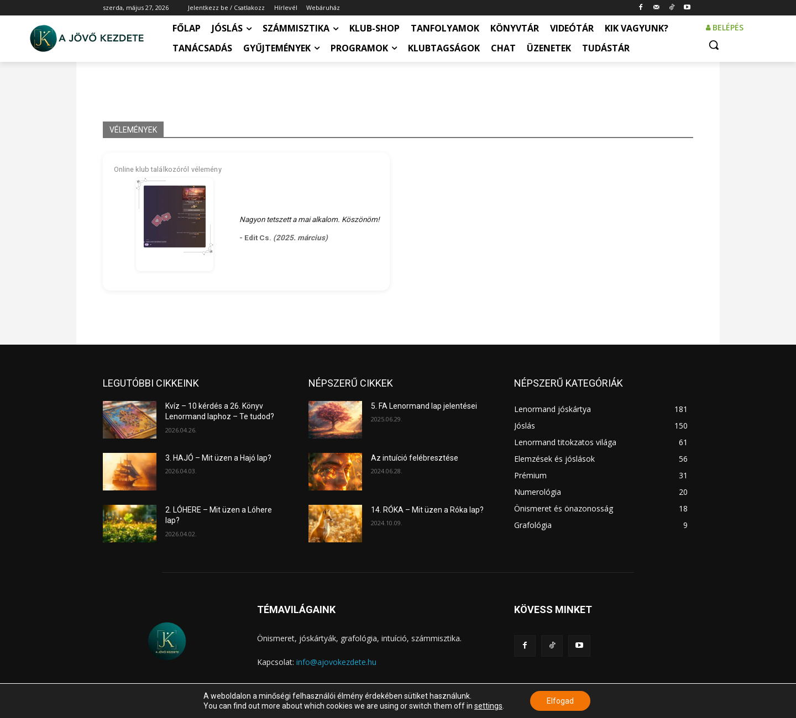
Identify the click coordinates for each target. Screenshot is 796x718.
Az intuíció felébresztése (414, 457)
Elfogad (560, 700)
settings (488, 705)
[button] (713, 44)
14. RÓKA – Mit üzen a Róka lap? (427, 509)
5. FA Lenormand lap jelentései (424, 406)
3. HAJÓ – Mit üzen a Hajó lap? (218, 457)
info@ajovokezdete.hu (336, 662)
